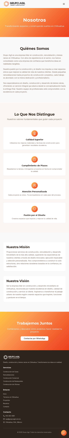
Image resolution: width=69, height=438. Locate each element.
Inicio (5, 394)
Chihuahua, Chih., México (12, 422)
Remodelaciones (8, 375)
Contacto (6, 406)
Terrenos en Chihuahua (11, 397)
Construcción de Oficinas (11, 384)
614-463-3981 (9, 416)
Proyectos (6, 400)
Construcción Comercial (11, 378)
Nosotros (6, 403)
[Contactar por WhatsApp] (64, 433)
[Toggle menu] (64, 4)
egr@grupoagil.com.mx (12, 419)
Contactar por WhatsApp (34, 338)
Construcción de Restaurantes (13, 381)
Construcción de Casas (10, 372)
